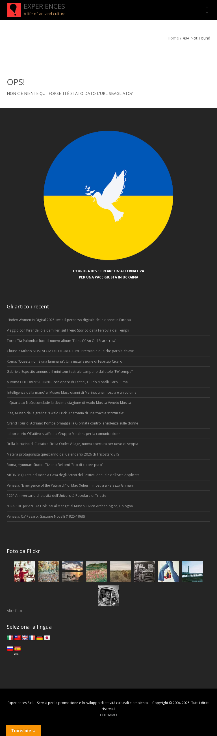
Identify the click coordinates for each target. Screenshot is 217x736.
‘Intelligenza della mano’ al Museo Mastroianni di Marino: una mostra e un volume (71, 392)
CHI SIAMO (108, 715)
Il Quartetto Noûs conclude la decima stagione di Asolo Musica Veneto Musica (69, 402)
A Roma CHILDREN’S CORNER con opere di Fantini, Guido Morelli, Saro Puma (67, 382)
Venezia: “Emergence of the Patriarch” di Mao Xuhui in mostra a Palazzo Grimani (70, 485)
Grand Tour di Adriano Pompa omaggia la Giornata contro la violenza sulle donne (72, 423)
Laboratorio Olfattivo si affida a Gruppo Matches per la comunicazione (63, 433)
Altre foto (14, 610)
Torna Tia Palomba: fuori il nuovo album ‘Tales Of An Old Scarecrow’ (61, 340)
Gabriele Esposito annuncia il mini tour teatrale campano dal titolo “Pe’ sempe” (70, 371)
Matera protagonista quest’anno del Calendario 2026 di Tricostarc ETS (63, 454)
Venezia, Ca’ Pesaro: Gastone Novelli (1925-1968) (46, 516)
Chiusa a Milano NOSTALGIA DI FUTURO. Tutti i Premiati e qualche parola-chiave (70, 351)
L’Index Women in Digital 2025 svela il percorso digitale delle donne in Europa (69, 319)
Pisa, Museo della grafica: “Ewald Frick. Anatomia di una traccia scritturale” (65, 413)
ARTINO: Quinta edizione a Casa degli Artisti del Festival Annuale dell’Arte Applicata (73, 474)
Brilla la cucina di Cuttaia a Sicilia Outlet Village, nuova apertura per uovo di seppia (72, 443)
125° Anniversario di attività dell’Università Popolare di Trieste (56, 495)
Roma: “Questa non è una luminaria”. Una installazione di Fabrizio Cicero (64, 361)
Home (173, 38)
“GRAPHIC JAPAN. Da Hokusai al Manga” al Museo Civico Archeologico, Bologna (70, 506)
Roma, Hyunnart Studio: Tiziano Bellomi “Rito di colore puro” (55, 464)
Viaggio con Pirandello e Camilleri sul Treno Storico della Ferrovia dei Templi (68, 330)
